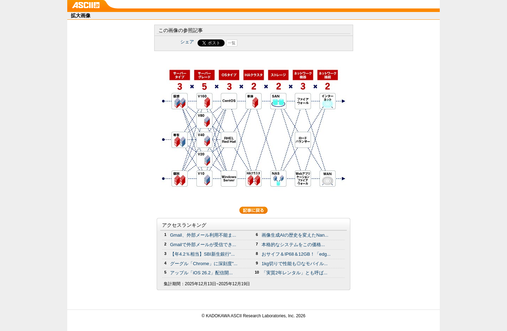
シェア (187, 41)
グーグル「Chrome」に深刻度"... (203, 263)
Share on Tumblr (279, 42)
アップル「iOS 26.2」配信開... (201, 272)
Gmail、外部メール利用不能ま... (203, 235)
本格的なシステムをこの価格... (293, 244)
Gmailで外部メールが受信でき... (203, 244)
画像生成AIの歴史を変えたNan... (295, 235)
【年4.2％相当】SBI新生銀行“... (202, 254)
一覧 (232, 43)
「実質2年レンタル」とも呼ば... (294, 272)
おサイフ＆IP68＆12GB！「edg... (296, 254)
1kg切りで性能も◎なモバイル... (295, 263)
